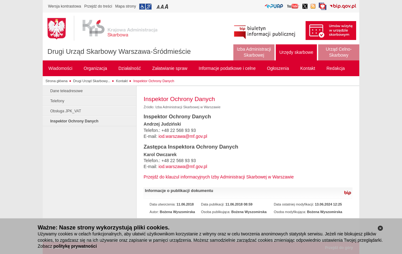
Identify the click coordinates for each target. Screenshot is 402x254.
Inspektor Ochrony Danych (153, 81)
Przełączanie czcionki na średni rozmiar (162, 6)
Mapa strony (125, 6)
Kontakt (122, 81)
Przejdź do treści (98, 6)
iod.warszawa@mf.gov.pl (183, 136)
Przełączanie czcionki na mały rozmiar (158, 6)
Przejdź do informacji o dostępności (145, 6)
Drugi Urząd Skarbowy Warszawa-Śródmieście (119, 51)
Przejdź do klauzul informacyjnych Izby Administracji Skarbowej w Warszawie (219, 176)
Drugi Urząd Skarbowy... (91, 81)
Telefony (57, 101)
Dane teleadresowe (66, 91)
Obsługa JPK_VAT (65, 111)
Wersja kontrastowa (64, 6)
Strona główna (57, 81)
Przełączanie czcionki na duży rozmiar (167, 6)
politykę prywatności (75, 246)
